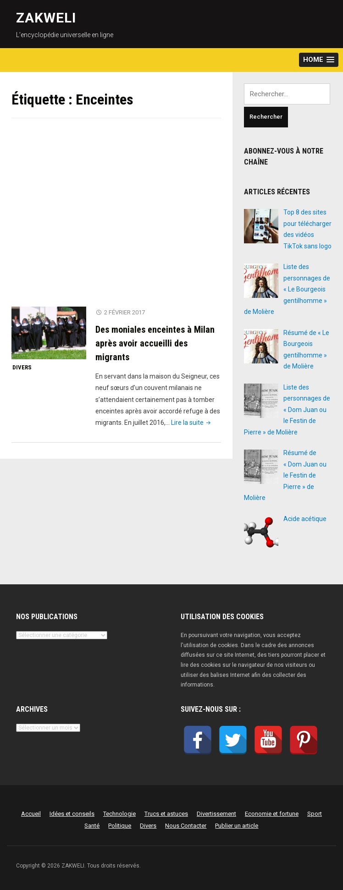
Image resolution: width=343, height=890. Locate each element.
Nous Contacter (185, 825)
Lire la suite (191, 422)
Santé (92, 825)
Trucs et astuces (166, 813)
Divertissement (216, 813)
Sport (314, 813)
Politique (119, 825)
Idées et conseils (72, 813)
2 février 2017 (124, 312)
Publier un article (236, 825)
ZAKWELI (46, 18)
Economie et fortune (272, 813)
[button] (318, 60)
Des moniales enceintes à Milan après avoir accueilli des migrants (155, 343)
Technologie (119, 813)
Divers (22, 367)
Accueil (31, 813)
